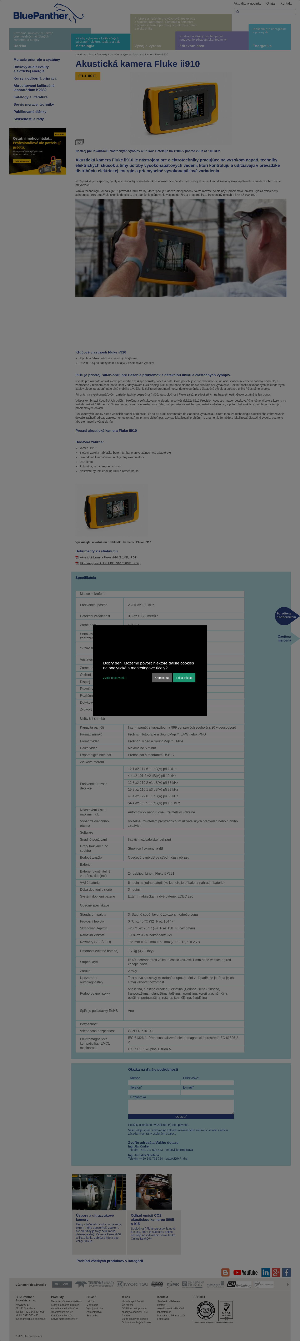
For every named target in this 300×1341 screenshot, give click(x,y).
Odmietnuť (162, 677)
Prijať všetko (184, 677)
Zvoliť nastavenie (114, 677)
